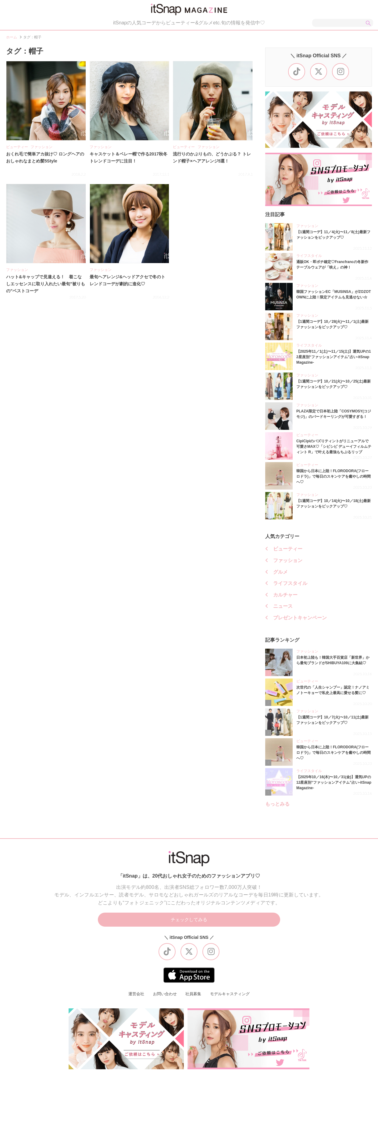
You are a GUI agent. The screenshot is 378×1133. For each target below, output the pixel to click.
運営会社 (133, 996)
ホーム (11, 39)
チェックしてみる (189, 922)
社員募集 (193, 996)
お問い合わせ (163, 996)
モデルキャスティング (232, 996)
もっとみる (277, 805)
